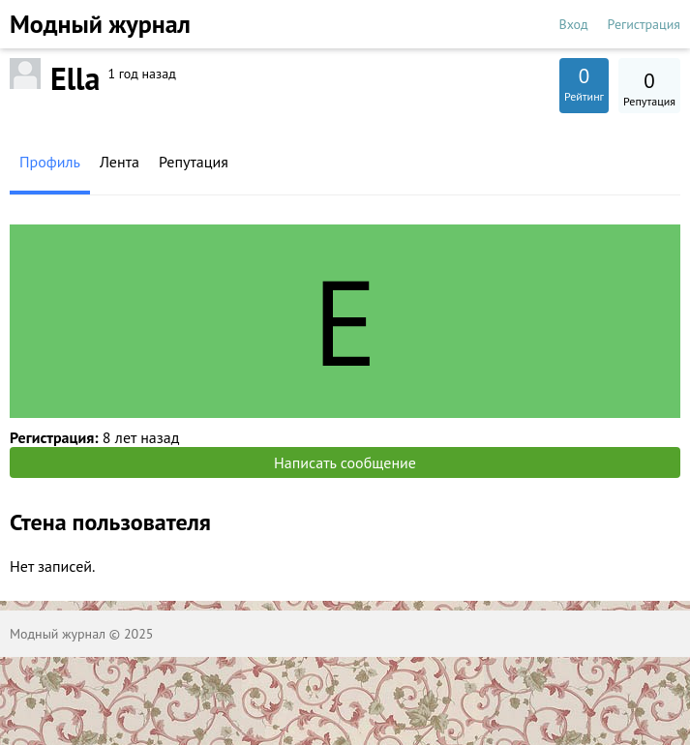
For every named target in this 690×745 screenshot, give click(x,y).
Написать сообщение (345, 462)
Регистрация (644, 24)
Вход (573, 24)
